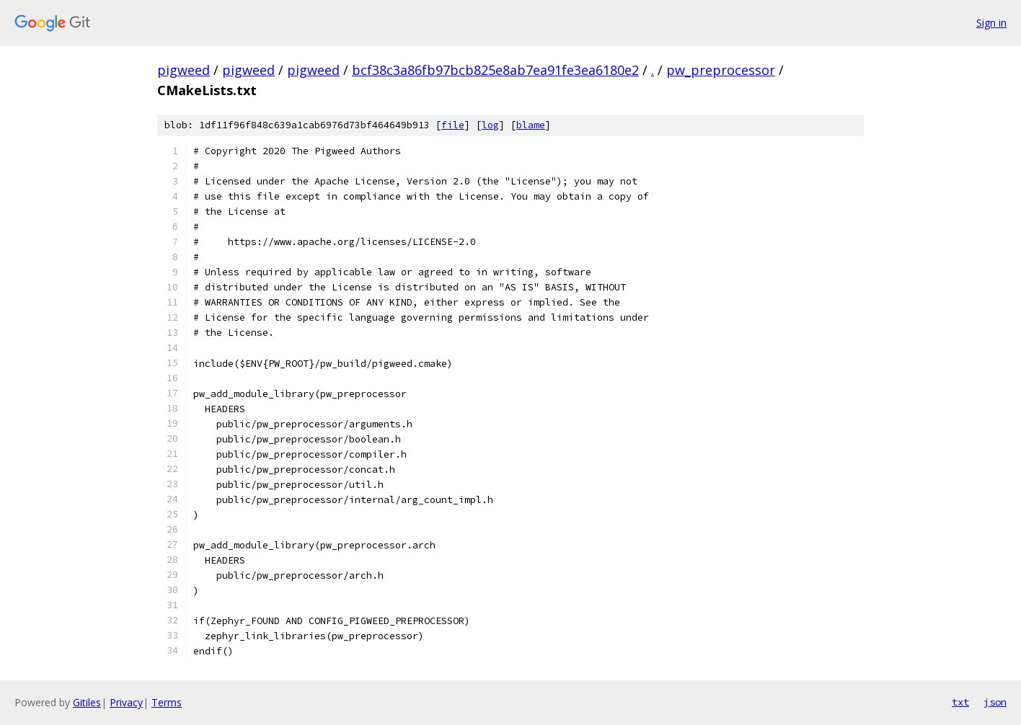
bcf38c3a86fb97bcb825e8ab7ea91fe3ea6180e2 (495, 70)
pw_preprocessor (720, 70)
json (995, 701)
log (490, 125)
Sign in (991, 23)
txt (960, 701)
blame (530, 125)
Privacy (126, 702)
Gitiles (87, 702)
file (452, 125)
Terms (166, 702)
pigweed (183, 70)
